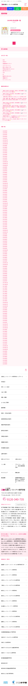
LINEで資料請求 (17, 8)
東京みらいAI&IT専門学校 (14, 673)
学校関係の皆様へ (14, 448)
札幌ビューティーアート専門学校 (14, 570)
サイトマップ (7, 472)
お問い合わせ (21, 459)
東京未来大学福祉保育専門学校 (14, 668)
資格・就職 (14, 397)
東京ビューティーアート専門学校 (14, 590)
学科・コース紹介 (14, 387)
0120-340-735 (15, 499)
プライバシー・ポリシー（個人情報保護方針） (21, 466)
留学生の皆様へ (14, 430)
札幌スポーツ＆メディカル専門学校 (14, 637)
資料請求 (10, 8)
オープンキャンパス (3, 8)
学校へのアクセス (24, 8)
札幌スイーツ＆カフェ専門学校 (14, 653)
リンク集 (7, 464)
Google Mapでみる (21, 504)
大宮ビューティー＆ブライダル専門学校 (14, 580)
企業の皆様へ (14, 453)
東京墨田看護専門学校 (14, 658)
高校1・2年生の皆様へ (14, 413)
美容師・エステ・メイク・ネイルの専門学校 (14, 564)
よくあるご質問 (14, 402)
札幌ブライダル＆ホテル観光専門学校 (14, 647)
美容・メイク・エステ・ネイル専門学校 (10, 539)
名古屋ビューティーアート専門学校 (14, 606)
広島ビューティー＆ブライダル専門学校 (14, 616)
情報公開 (21, 472)
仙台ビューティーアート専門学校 (14, 575)
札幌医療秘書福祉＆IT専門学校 (14, 632)
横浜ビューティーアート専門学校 (14, 601)
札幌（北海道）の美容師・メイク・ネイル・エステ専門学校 (11, 1)
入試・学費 (14, 392)
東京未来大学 (14, 663)
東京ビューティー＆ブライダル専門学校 (14, 595)
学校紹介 (14, 381)
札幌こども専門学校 (14, 642)
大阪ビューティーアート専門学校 (14, 611)
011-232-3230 (6, 495)
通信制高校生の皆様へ (14, 419)
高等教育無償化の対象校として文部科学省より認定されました (21, 480)
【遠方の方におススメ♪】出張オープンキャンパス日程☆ (17, 33)
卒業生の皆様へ (14, 436)
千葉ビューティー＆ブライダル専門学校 (14, 585)
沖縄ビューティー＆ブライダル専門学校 (14, 627)
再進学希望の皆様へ (14, 424)
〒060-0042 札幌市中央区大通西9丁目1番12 (11, 493)
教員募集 (7, 477)
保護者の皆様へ (14, 442)
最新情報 (14, 407)
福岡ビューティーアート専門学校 (14, 621)
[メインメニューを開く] (25, 4)
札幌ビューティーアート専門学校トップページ (14, 376)
